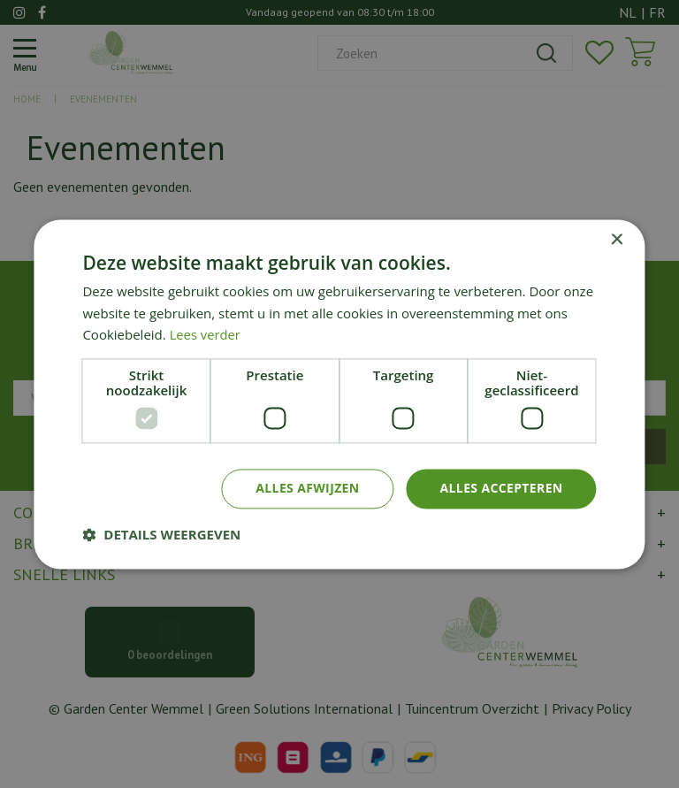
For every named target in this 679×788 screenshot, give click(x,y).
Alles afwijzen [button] (307, 487)
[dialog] (339, 394)
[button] (161, 534)
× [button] (616, 240)
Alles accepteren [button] (501, 487)
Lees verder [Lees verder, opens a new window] (206, 335)
